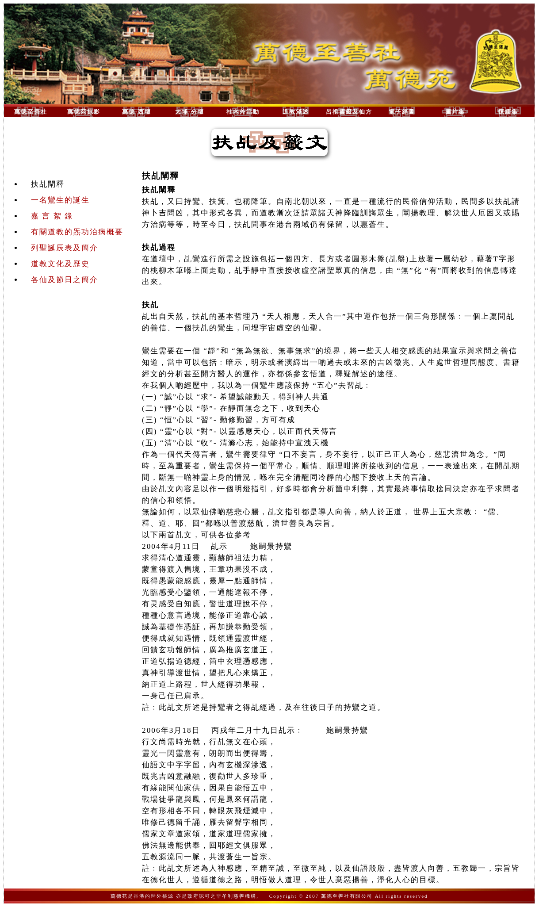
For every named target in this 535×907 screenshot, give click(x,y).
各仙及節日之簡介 (64, 280)
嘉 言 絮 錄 (52, 216)
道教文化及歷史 (60, 264)
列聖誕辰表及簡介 (64, 248)
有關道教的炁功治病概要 (77, 232)
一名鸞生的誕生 (60, 200)
